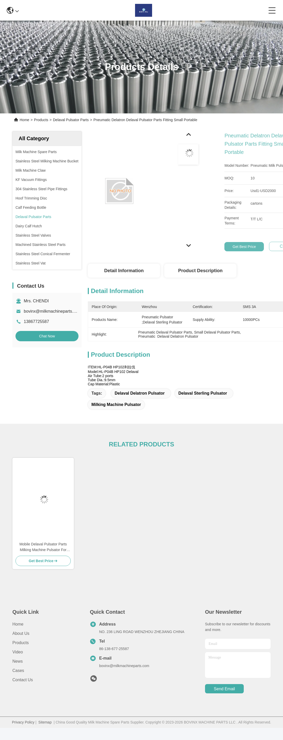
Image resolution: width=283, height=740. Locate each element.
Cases (18, 670)
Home (24, 120)
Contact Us (22, 680)
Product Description (200, 270)
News (17, 661)
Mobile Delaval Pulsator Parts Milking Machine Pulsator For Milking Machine (43, 547)
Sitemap (45, 722)
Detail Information (124, 270)
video (17, 652)
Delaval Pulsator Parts (71, 120)
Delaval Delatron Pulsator (140, 393)
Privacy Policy (23, 722)
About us (20, 633)
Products (41, 120)
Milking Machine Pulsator (116, 404)
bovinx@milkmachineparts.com (52, 311)
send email (224, 689)
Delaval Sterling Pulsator (202, 393)
